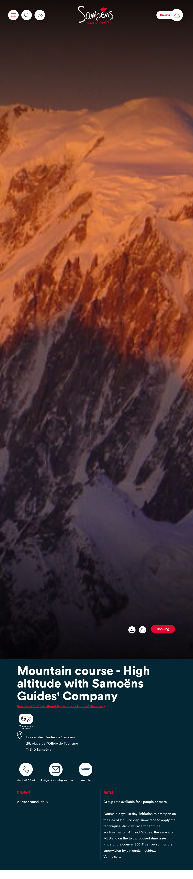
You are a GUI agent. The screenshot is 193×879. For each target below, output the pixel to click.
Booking (163, 629)
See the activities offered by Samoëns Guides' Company (61, 706)
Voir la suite (112, 856)
